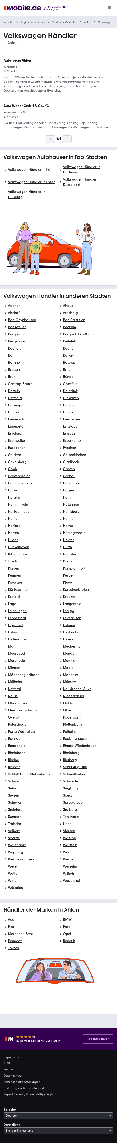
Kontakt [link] (9, 1069)
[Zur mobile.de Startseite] (41, 8)
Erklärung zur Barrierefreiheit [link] (24, 1088)
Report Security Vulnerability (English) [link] (30, 1094)
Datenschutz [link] (13, 1076)
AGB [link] (7, 1063)
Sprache (10, 1110)
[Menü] (109, 8)
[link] (26, 106)
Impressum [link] (11, 1057)
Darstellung (12, 1125)
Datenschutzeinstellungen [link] (22, 1082)
